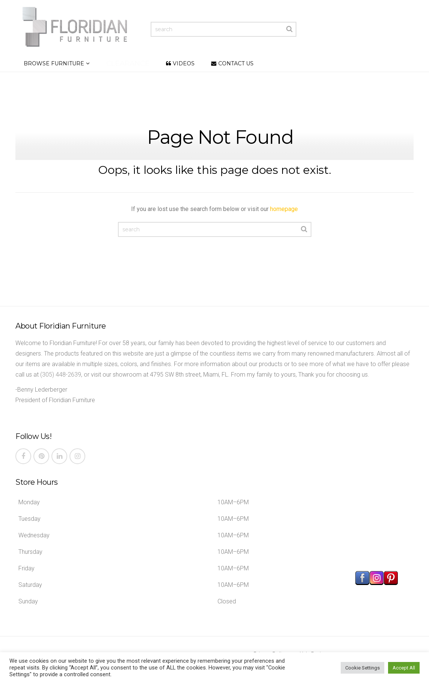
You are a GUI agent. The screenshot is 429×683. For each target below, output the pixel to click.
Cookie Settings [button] (362, 668)
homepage (284, 209)
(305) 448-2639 (60, 374)
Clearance (128, 63)
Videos (184, 63)
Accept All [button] (404, 668)
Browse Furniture (54, 63)
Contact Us (236, 63)
